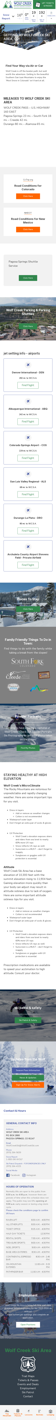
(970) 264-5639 (13, 1152)
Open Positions (28, 1324)
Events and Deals (28, 1384)
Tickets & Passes (28, 1380)
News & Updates (28, 1077)
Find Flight (28, 385)
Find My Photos (28, 748)
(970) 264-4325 (13, 1166)
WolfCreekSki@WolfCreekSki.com (22, 1145)
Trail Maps (28, 1376)
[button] (8, 16)
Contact (28, 1396)
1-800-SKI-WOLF (14, 1159)
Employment (28, 1388)
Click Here (28, 196)
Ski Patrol (28, 1392)
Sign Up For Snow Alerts (28, 1085)
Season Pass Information (28, 1070)
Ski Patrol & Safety (28, 1020)
